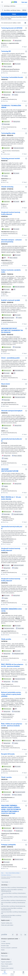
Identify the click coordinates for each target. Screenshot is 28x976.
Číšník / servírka (6, 777)
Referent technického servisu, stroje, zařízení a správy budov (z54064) (11, 694)
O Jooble (3, 941)
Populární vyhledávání (6, 961)
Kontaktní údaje (5, 945)
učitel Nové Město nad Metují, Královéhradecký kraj (13, 900)
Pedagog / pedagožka (8, 844)
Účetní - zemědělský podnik (10, 358)
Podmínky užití (4, 966)
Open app (24, 2)
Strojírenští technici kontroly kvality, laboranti (10, 213)
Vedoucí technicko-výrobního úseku (11, 271)
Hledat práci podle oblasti (7, 925)
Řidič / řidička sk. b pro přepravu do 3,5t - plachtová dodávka (11, 724)
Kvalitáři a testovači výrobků (10, 300)
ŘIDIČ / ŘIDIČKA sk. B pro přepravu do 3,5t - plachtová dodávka (12, 665)
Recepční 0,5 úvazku (8, 754)
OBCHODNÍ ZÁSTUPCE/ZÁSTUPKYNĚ (9, 470)
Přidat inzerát (4, 955)
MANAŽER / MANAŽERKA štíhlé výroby (11, 610)
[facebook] (12, 934)
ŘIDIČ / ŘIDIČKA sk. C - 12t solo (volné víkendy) (11, 498)
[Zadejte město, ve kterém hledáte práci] (14, 10)
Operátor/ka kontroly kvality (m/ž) (11, 527)
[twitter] (21, 934)
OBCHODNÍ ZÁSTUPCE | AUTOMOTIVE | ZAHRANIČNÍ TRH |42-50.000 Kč (12, 330)
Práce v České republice (6, 964)
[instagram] (16, 934)
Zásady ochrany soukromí (7, 968)
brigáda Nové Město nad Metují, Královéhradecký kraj (13, 887)
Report (24, 46)
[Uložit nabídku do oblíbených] (26, 28)
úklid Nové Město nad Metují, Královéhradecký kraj (13, 906)
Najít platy (3, 970)
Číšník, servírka (6, 639)
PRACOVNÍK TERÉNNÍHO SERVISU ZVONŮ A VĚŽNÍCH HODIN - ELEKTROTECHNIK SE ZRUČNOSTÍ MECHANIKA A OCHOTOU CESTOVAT (11, 809)
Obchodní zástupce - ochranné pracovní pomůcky (11, 241)
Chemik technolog (7, 187)
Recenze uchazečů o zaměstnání (9, 947)
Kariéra (2, 949)
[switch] (25, 23)
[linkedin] (25, 934)
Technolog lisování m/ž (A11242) (11, 28)
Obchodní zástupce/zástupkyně (11, 410)
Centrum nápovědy (5, 943)
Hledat (14, 14)
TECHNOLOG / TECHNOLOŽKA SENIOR (11, 106)
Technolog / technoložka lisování (12, 77)
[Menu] (2, 2)
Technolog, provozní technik (10, 158)
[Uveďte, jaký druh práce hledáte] (14, 6)
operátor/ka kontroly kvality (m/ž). (11, 440)
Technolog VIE (6, 51)
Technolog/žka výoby (8, 133)
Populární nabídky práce (6, 923)
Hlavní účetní (5, 384)
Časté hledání (6, 882)
